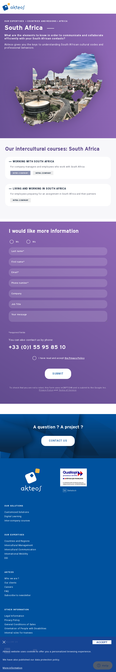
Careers (8, 587)
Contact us (58, 440)
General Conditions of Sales (20, 624)
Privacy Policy (46, 390)
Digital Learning (13, 516)
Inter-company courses (17, 520)
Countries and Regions (41, 21)
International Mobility (16, 554)
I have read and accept (61, 358)
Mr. (17, 242)
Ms (34, 242)
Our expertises (14, 21)
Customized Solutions (16, 512)
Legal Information (14, 616)
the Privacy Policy (75, 358)
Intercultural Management (18, 545)
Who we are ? (11, 578)
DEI (6, 558)
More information (12, 668)
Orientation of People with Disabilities (25, 628)
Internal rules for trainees (18, 633)
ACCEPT (101, 642)
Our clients (10, 583)
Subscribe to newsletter (17, 595)
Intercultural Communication (20, 549)
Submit (58, 373)
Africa (63, 21)
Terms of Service (68, 390)
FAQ (6, 591)
